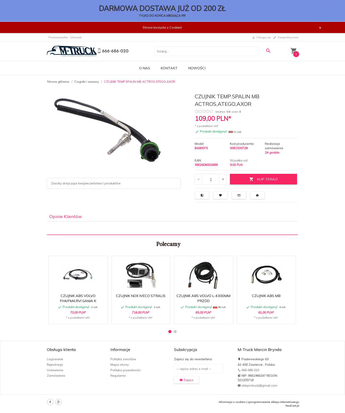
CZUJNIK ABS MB (266, 296)
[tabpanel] (172, 228)
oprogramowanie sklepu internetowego (273, 402)
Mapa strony (119, 365)
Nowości (197, 68)
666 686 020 (248, 370)
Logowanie (55, 359)
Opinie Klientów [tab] (65, 216)
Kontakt (169, 68)
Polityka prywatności (125, 370)
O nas (144, 68)
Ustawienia (55, 370)
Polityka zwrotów (123, 359)
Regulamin (118, 376)
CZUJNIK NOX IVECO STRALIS (140, 296)
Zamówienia (56, 376)
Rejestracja (55, 365)
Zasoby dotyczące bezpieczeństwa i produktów (86, 183)
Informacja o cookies (232, 402)
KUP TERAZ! (263, 179)
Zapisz (186, 380)
